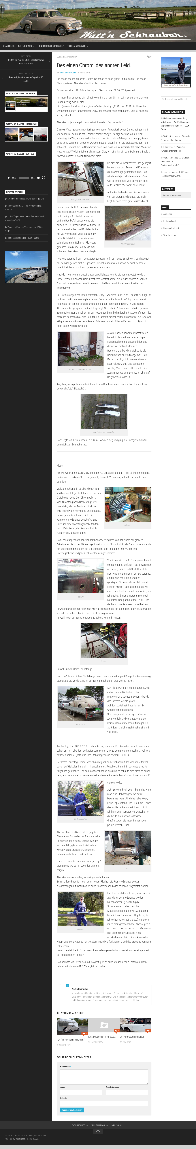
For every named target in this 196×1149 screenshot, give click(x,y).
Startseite (9, 46)
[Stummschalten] (38, 177)
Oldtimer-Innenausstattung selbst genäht (26, 198)
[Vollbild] (43, 177)
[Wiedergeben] (8, 177)
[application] (26, 169)
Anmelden (167, 214)
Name (63, 1091)
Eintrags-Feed (169, 221)
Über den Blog (98, 1129)
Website (63, 1102)
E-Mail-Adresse (113, 1091)
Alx (36, 1142)
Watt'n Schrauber (68, 72)
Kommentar (65, 1070)
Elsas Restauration (68, 56)
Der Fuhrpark (25, 46)
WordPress (20, 1142)
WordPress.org (170, 235)
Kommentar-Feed (171, 228)
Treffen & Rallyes (76, 46)
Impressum (116, 1129)
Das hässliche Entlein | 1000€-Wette (23, 238)
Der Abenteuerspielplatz (132, 1036)
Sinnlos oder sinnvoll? (51, 46)
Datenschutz (78, 1129)
